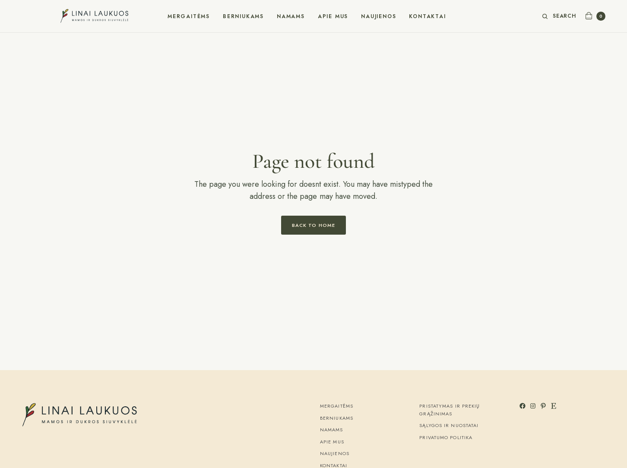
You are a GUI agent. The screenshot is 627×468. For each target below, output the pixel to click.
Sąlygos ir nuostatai (448, 425)
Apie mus (333, 16)
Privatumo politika (445, 437)
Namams (291, 16)
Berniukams (243, 16)
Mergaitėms (189, 16)
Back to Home (313, 225)
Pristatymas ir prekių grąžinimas (449, 409)
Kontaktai (427, 16)
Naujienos (378, 16)
